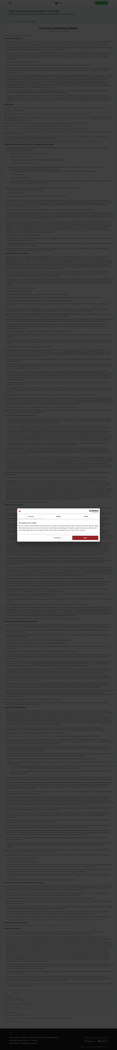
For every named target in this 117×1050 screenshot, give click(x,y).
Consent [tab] (31, 516)
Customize (58, 538)
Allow (85, 538)
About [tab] (86, 516)
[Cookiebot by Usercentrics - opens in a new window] (90, 511)
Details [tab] (58, 516)
